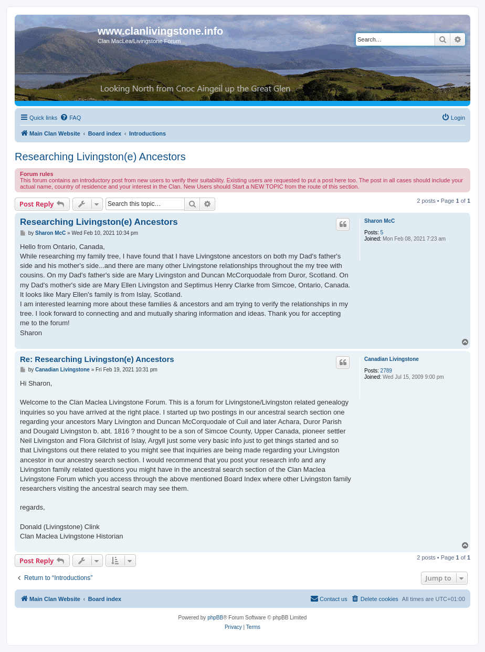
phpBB (215, 617)
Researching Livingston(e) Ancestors (100, 156)
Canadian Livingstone (391, 359)
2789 (386, 371)
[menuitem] (70, 117)
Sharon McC (379, 221)
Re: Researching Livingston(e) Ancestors (97, 359)
